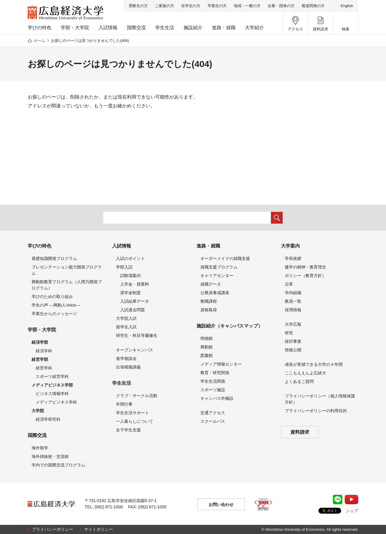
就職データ (210, 284)
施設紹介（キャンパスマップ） (230, 325)
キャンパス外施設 (216, 398)
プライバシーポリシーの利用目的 (316, 410)
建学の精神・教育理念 (305, 267)
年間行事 (124, 404)
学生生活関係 (212, 381)
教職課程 (208, 301)
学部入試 (124, 267)
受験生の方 (138, 6)
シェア (352, 510)
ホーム (39, 40)
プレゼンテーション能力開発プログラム (67, 270)
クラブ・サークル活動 (136, 395)
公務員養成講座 (214, 292)
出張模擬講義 (128, 367)
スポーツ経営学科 (52, 376)
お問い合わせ (221, 504)
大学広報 (293, 324)
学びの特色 (39, 27)
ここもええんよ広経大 (305, 373)
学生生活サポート (132, 412)
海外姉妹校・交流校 (50, 456)
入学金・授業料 (134, 284)
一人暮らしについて (134, 421)
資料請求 (299, 432)
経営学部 (40, 359)
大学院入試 (126, 318)
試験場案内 (130, 275)
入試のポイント (130, 258)
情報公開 (293, 350)
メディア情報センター (221, 364)
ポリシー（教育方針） (305, 275)
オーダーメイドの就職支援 (225, 258)
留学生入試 (126, 327)
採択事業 (293, 341)
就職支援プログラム (219, 267)
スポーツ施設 (212, 389)
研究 (289, 332)
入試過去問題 (132, 309)
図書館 (206, 355)
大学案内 (290, 245)
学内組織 (293, 292)
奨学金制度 (130, 292)
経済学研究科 (48, 419)
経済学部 (40, 342)
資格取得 (208, 309)
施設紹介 (193, 27)
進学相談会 (126, 358)
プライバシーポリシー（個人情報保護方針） (320, 399)
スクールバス (212, 421)
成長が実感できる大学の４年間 (314, 364)
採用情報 (293, 309)
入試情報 (108, 27)
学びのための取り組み (52, 296)
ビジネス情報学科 (52, 393)
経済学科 (44, 350)
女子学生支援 (128, 429)
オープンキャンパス (134, 350)
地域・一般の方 (247, 6)
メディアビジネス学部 (52, 385)
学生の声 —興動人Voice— (56, 305)
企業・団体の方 (281, 6)
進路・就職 (223, 27)
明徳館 (206, 338)
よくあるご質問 (299, 381)
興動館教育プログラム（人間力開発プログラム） (67, 284)
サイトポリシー (98, 529)
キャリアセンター (216, 275)
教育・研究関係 (214, 372)
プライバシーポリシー (52, 529)
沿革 (289, 284)
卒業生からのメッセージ (54, 313)
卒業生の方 (217, 6)
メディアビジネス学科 (56, 402)
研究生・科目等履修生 (136, 335)
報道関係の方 (313, 6)
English (347, 6)
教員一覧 (293, 301)
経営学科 (44, 368)
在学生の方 (190, 6)
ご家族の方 (164, 6)
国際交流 (136, 27)
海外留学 (40, 447)
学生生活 (164, 27)
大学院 (38, 410)
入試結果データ (134, 301)
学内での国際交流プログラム (58, 465)
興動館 (206, 347)
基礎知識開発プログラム (54, 258)
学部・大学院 (75, 27)
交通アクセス (212, 412)
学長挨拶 (293, 258)
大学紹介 (254, 27)
